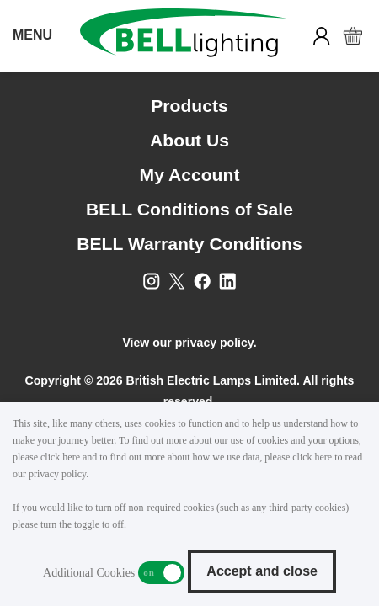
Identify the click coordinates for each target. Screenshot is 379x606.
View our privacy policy (187, 342)
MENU (32, 35)
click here (60, 457)
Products (189, 105)
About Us (189, 140)
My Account (190, 174)
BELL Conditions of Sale (189, 209)
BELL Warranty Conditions (189, 243)
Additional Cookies (161, 572)
